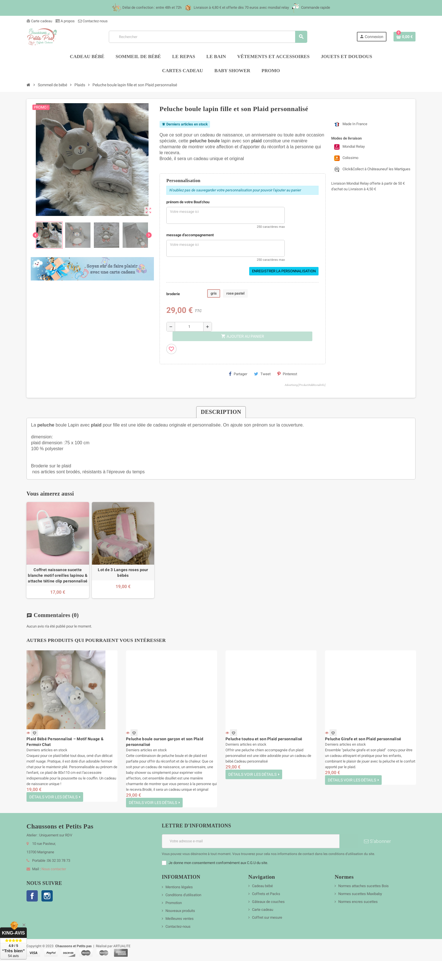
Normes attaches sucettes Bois (363, 886)
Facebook (32, 896)
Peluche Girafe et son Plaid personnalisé (363, 739)
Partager (238, 374)
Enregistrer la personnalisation (284, 271)
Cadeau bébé (262, 886)
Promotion (173, 903)
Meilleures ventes (179, 918)
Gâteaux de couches (268, 902)
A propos (65, 21)
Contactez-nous (93, 21)
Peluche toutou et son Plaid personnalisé (264, 739)
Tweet (262, 374)
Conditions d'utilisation (183, 895)
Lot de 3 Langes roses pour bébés (123, 572)
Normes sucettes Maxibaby (360, 894)
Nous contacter (53, 869)
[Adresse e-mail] (250, 841)
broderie (173, 294)
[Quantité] (189, 326)
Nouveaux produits (180, 911)
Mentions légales (179, 887)
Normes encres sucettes (358, 902)
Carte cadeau (39, 21)
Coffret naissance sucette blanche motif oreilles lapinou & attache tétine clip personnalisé (57, 575)
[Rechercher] (208, 37)
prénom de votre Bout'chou (187, 202)
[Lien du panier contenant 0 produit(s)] (405, 36)
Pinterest (287, 374)
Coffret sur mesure (267, 917)
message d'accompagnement (190, 235)
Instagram (47, 896)
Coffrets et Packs (266, 894)
